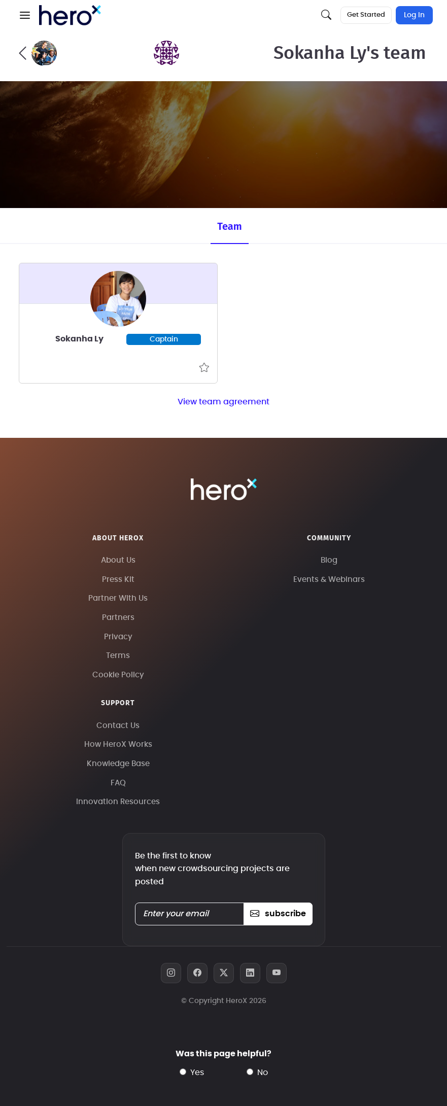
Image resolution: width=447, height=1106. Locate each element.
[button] (25, 15)
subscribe (277, 913)
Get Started (366, 15)
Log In (414, 15)
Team (229, 226)
